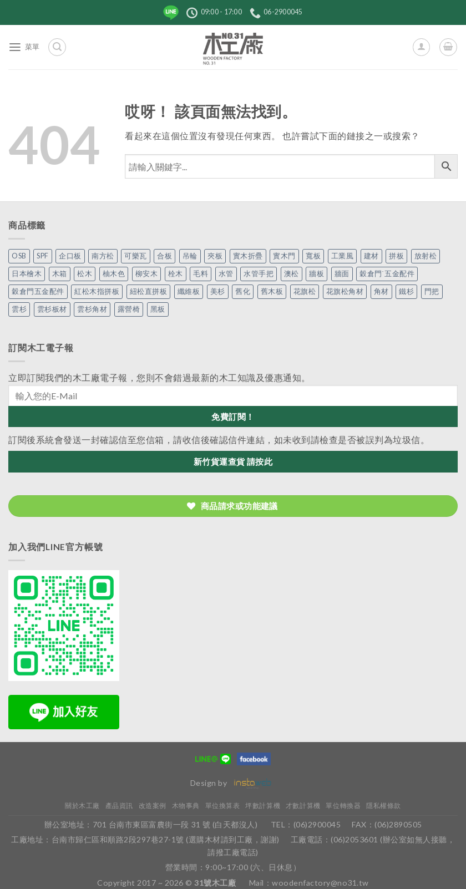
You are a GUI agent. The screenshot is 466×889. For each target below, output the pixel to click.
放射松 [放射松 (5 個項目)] (425, 256)
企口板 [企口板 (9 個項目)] (70, 256)
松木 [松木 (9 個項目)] (84, 274)
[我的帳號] (421, 46)
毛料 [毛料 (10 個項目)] (200, 274)
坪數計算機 (262, 805)
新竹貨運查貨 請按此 (233, 461)
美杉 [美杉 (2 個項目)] (217, 291)
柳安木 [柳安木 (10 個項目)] (146, 274)
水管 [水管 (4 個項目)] (226, 274)
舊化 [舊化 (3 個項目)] (242, 291)
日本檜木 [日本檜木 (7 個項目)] (27, 274)
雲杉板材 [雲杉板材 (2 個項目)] (52, 309)
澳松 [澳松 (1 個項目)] (291, 274)
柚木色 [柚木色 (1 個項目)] (114, 274)
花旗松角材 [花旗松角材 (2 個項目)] (345, 291)
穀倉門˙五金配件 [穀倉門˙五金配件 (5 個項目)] (386, 274)
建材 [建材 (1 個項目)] (371, 256)
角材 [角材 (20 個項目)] (381, 291)
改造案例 (152, 805)
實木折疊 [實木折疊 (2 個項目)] (248, 256)
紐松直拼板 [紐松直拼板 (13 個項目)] (149, 291)
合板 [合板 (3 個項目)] (164, 256)
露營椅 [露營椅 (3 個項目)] (129, 309)
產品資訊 (119, 805)
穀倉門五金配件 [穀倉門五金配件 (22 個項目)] (38, 291)
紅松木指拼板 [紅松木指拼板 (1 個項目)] (96, 291)
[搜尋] (56, 46)
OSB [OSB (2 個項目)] (19, 256)
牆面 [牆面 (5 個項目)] (342, 274)
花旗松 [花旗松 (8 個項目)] (304, 291)
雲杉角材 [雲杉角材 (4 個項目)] (92, 309)
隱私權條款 (383, 805)
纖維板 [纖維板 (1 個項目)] (189, 291)
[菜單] (24, 47)
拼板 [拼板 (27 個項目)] (396, 256)
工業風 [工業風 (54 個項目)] (342, 256)
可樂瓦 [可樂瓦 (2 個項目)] (135, 256)
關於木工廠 (82, 805)
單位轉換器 (343, 805)
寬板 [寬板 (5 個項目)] (313, 256)
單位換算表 (222, 805)
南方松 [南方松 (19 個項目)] (103, 256)
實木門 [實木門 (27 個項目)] (284, 256)
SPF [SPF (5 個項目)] (43, 256)
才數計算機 (303, 805)
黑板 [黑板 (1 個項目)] (157, 309)
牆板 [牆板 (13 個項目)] (316, 274)
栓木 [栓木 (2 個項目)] (175, 274)
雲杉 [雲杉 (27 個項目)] (19, 309)
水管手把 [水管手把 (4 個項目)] (258, 274)
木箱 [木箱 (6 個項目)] (59, 274)
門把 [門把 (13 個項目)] (431, 291)
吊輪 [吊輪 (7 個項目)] (190, 256)
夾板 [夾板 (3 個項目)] (214, 256)
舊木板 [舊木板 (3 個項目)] (272, 291)
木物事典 (186, 805)
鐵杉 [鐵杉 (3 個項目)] (406, 291)
